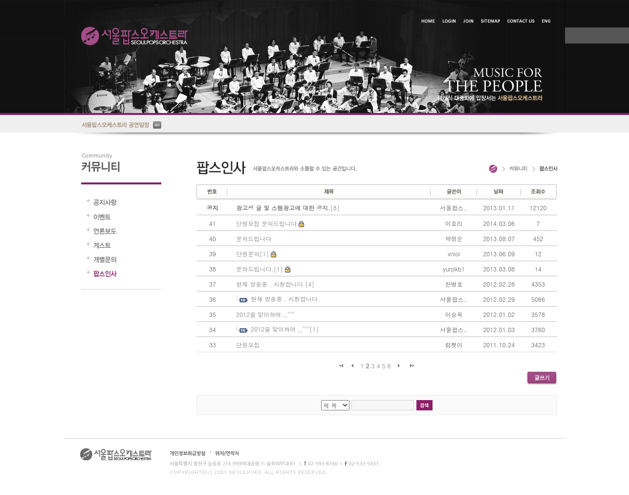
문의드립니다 (253, 238)
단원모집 (248, 344)
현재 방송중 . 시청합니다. (285, 298)
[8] (288, 207)
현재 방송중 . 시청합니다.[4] (275, 284)
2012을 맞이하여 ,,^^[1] (285, 329)
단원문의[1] (252, 253)
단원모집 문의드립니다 (266, 223)
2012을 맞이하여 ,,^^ (265, 314)
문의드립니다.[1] (259, 269)
